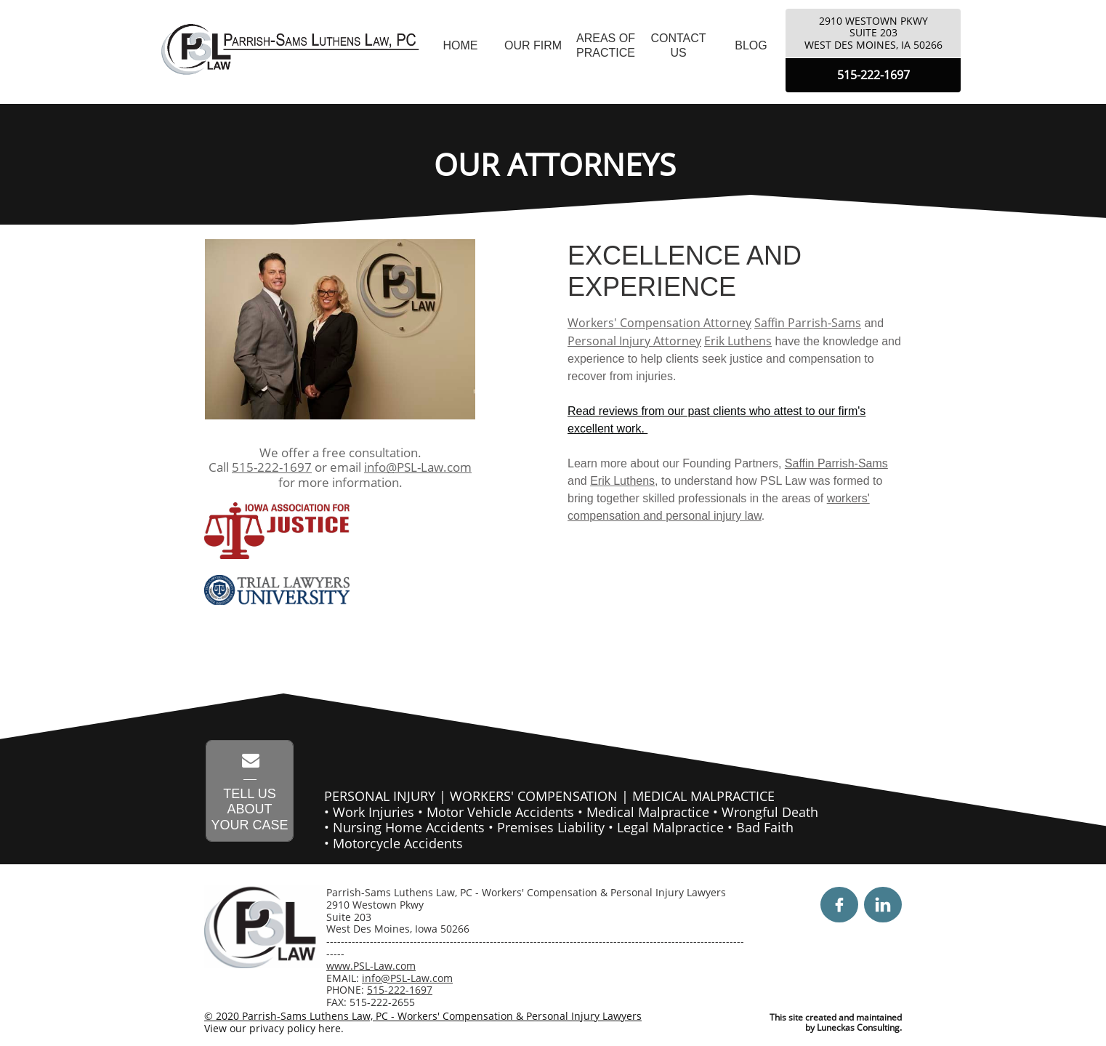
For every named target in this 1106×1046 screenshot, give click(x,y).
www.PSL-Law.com (371, 966)
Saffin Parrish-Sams (807, 323)
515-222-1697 (272, 467)
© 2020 (223, 1016)
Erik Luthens (738, 341)
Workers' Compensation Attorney (659, 323)
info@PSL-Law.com (418, 467)
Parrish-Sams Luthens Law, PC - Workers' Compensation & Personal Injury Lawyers (442, 1016)
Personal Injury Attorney (634, 341)
